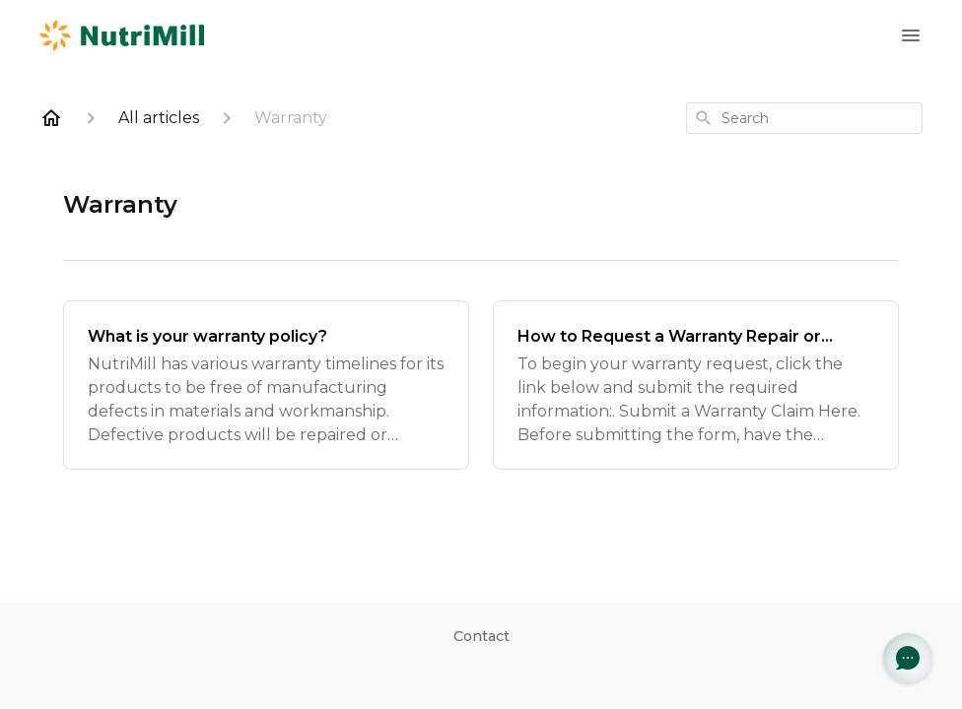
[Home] (51, 118)
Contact (481, 636)
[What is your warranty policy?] (266, 385)
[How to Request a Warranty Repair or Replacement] (696, 385)
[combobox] (804, 118)
